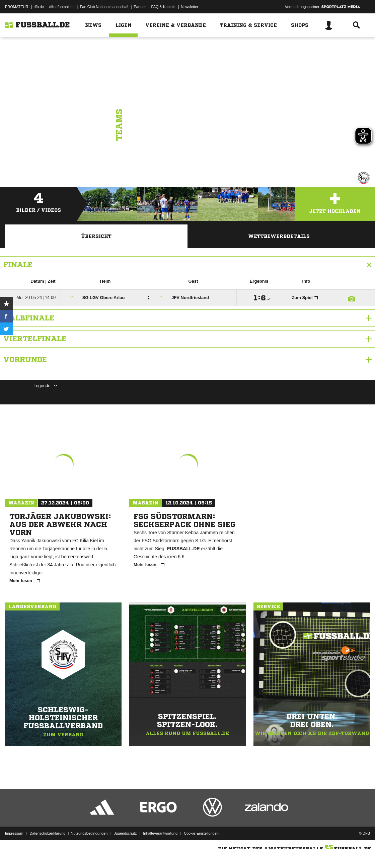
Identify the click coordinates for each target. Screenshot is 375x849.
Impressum (14, 833)
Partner (140, 7)
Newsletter (189, 7)
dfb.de (38, 7)
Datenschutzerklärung (47, 833)
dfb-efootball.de (62, 7)
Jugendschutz (125, 833)
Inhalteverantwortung (160, 833)
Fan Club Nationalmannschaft (104, 7)
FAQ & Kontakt (163, 7)
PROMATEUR (16, 7)
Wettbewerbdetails (279, 236)
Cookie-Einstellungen (201, 833)
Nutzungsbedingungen (89, 833)
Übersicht (96, 236)
